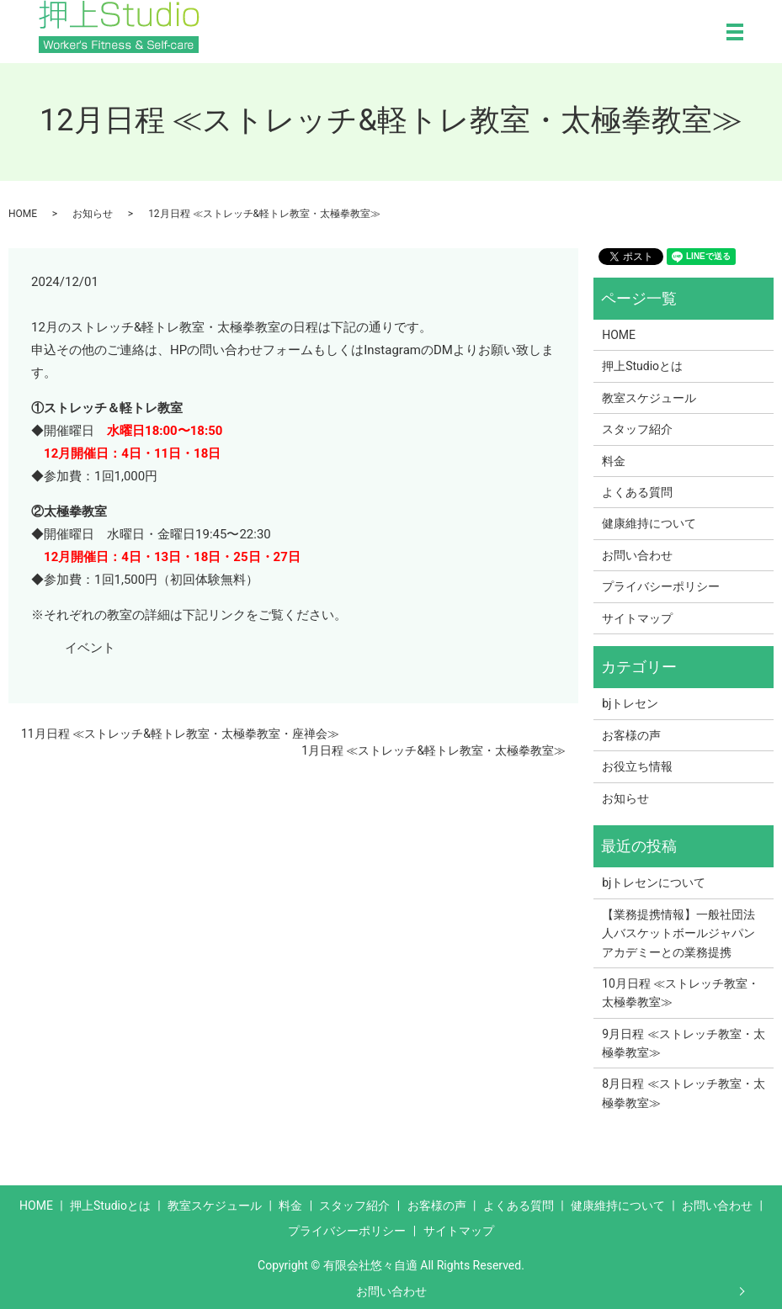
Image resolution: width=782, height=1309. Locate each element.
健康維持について (649, 523)
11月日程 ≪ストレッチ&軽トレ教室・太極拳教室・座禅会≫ (180, 733)
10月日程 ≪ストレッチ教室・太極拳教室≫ (680, 993)
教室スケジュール (649, 398)
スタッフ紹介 (637, 429)
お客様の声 (631, 735)
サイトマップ (637, 618)
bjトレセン (630, 703)
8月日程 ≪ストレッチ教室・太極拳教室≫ (683, 1093)
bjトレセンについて (653, 882)
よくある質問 (637, 492)
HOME (22, 214)
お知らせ (92, 214)
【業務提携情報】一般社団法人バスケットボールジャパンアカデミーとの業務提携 (678, 933)
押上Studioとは (642, 366)
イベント (90, 647)
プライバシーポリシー (661, 586)
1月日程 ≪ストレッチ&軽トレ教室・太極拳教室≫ (433, 750)
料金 (613, 461)
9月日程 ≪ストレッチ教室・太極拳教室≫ (683, 1043)
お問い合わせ (391, 1291)
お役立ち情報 (637, 766)
